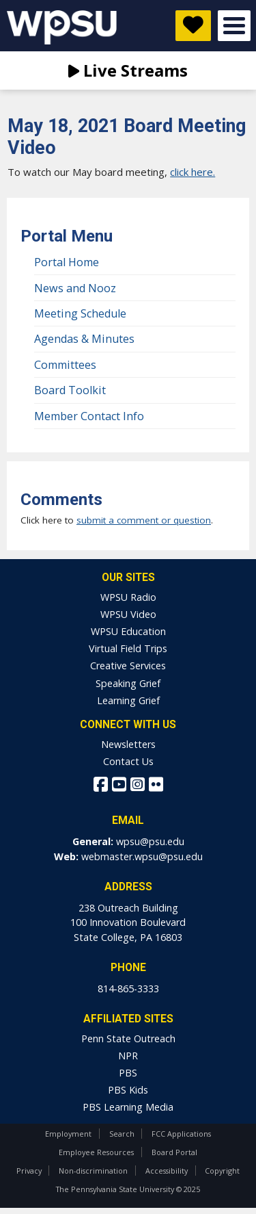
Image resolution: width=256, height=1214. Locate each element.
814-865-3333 (128, 988)
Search (121, 1133)
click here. (192, 172)
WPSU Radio (128, 597)
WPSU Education (128, 631)
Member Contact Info (89, 416)
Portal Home (66, 262)
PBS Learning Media (128, 1106)
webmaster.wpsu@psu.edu (142, 856)
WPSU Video (128, 614)
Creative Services (128, 665)
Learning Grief (128, 700)
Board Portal (174, 1152)
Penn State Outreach (128, 1038)
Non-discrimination (93, 1170)
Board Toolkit (70, 390)
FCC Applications (181, 1133)
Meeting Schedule (80, 313)
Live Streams (128, 70)
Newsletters (128, 744)
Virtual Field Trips (128, 648)
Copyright (222, 1170)
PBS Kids (128, 1089)
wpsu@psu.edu (150, 841)
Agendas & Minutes (84, 338)
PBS (128, 1072)
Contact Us (128, 761)
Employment (68, 1133)
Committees (65, 364)
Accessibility (166, 1170)
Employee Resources (96, 1152)
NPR (128, 1055)
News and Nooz (75, 288)
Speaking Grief (128, 683)
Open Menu (234, 25)
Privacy (29, 1170)
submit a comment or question (143, 520)
